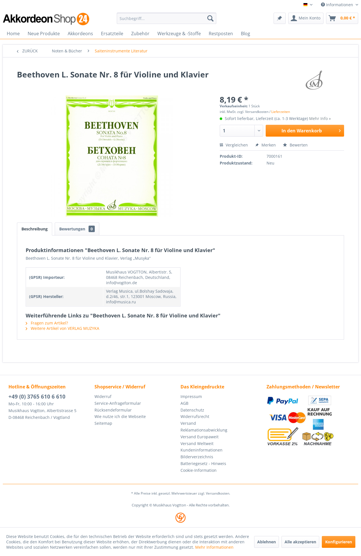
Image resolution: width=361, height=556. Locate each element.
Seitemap (103, 423)
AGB (184, 403)
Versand (188, 423)
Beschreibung (34, 229)
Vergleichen (234, 145)
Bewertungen (77, 229)
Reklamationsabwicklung (203, 430)
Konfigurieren (338, 541)
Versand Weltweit (196, 443)
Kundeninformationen (201, 450)
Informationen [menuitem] (337, 4)
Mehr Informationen (214, 547)
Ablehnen (266, 541)
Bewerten (295, 145)
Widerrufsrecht (194, 416)
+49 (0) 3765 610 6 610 (36, 396)
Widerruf (102, 396)
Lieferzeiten (280, 111)
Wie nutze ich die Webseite (120, 416)
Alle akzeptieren (300, 541)
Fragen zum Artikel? (47, 323)
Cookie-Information (198, 470)
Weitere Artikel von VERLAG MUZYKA (62, 328)
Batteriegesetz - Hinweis (203, 463)
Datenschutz (192, 410)
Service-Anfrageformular (117, 403)
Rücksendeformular (113, 410)
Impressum (191, 396)
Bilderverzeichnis (196, 456)
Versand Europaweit (199, 436)
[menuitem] (166, 18)
